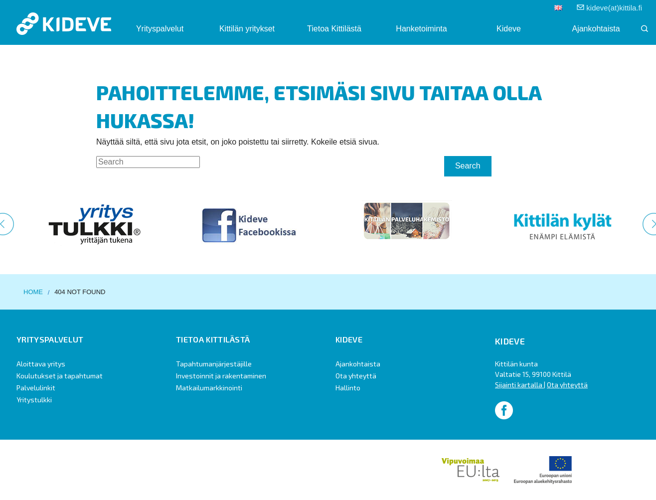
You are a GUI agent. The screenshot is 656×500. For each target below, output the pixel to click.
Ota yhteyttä (355, 375)
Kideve (508, 28)
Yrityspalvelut (159, 28)
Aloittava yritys (40, 363)
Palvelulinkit (35, 387)
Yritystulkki (34, 399)
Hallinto (347, 387)
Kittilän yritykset (247, 28)
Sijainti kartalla (519, 384)
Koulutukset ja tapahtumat (59, 375)
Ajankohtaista (596, 28)
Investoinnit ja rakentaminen (221, 375)
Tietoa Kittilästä (334, 28)
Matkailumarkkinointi (209, 387)
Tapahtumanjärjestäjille (214, 363)
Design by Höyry (29, 470)
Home (33, 292)
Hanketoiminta (421, 28)
